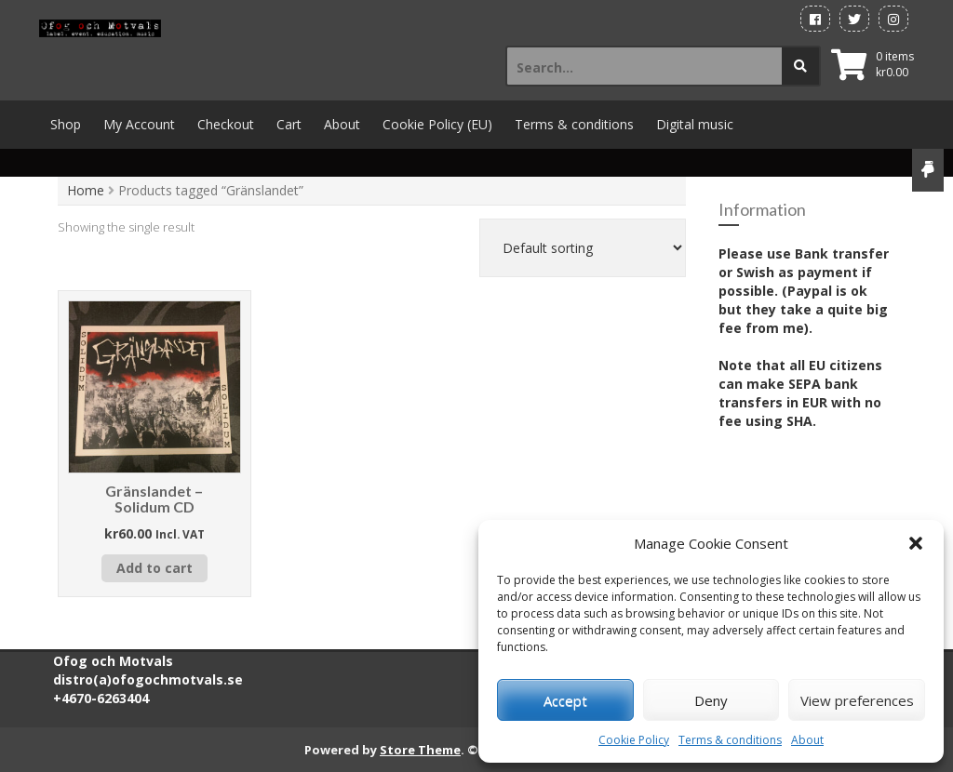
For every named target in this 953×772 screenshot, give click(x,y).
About (807, 740)
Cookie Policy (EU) (437, 124)
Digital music (694, 124)
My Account (139, 124)
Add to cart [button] (154, 568)
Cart (289, 124)
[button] (915, 543)
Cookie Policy (633, 740)
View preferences (857, 700)
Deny (711, 700)
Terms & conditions (730, 740)
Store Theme (420, 749)
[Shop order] (582, 248)
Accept (565, 700)
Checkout (225, 124)
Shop (65, 124)
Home (85, 190)
